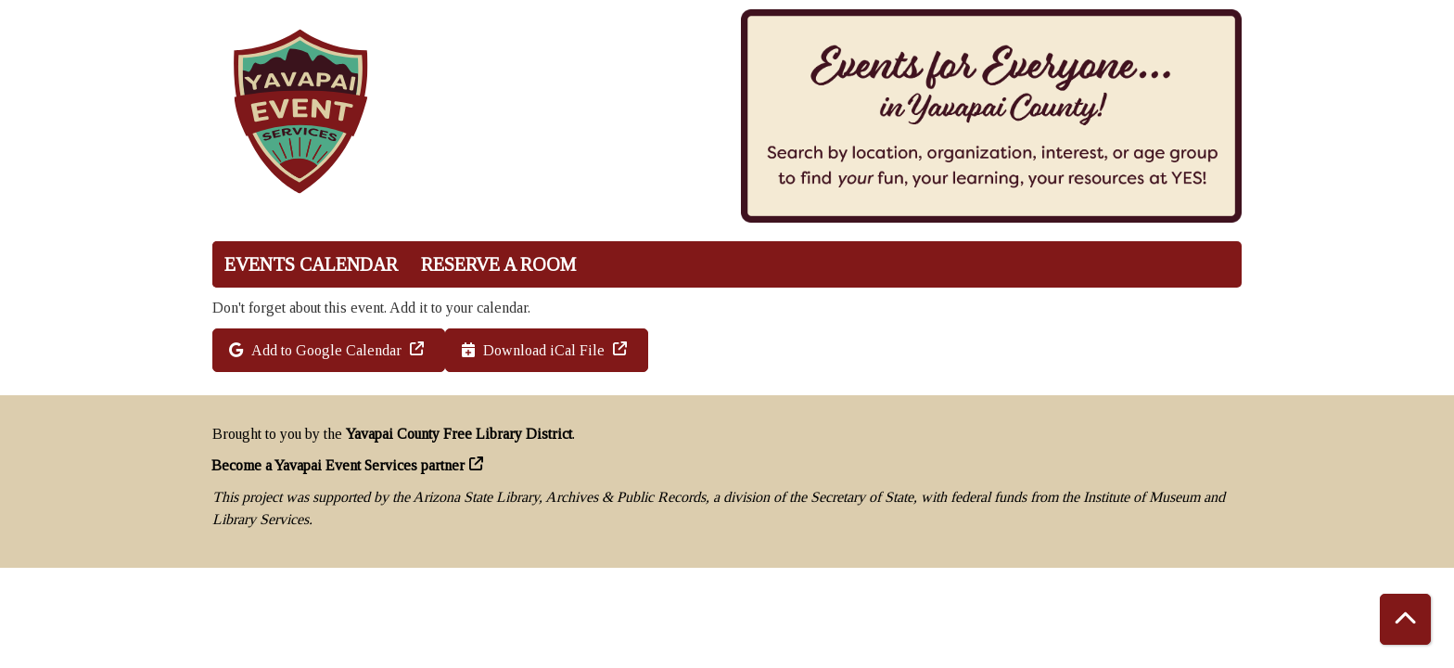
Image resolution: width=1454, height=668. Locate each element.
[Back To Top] (1405, 619)
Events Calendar (311, 264)
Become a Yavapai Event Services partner (338, 465)
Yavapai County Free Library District (459, 434)
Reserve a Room (498, 264)
